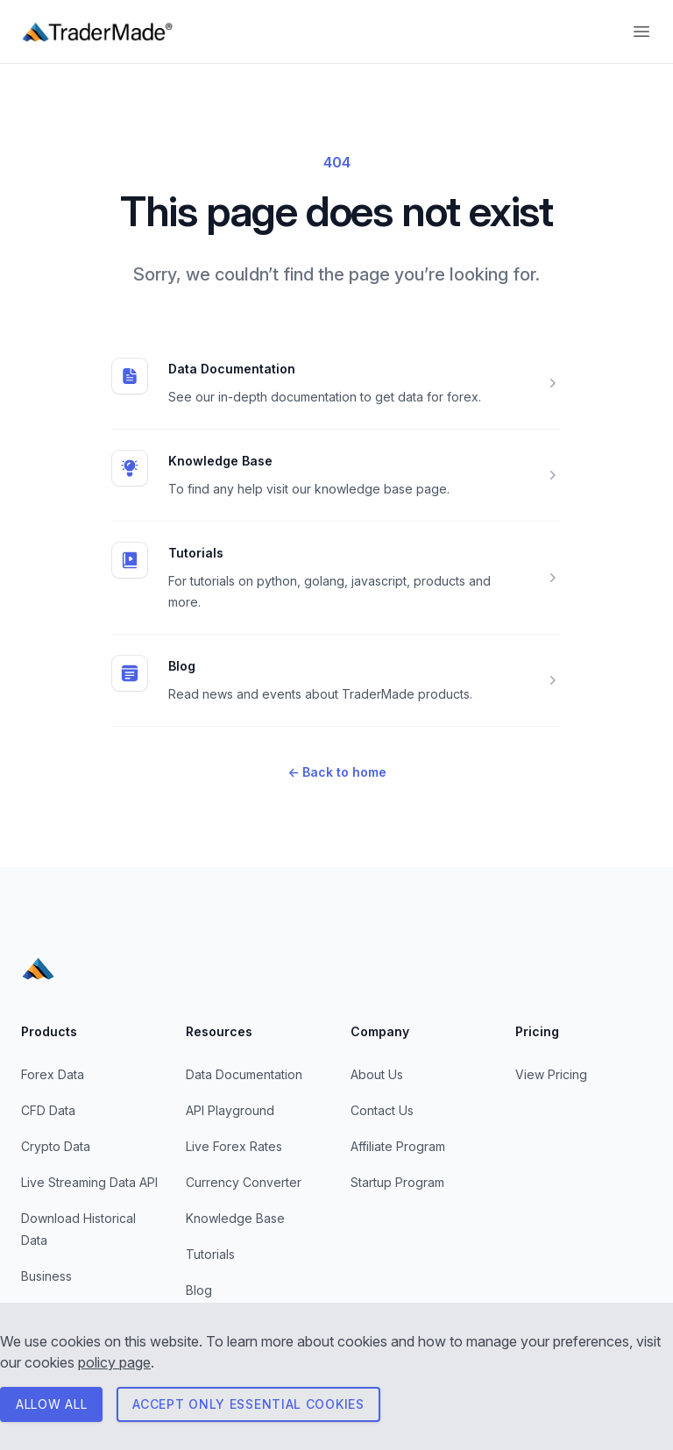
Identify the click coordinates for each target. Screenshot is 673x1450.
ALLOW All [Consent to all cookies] (51, 1404)
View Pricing (551, 1074)
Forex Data (52, 1074)
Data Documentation (231, 368)
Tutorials (195, 552)
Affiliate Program (398, 1146)
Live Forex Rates (234, 1146)
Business (46, 1276)
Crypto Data (55, 1146)
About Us (377, 1074)
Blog (181, 665)
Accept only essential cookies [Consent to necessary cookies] (248, 1404)
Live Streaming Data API (89, 1182)
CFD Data (48, 1110)
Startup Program (397, 1182)
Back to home (336, 771)
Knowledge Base (220, 460)
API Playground (230, 1110)
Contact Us (382, 1110)
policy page (114, 1362)
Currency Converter (243, 1182)
